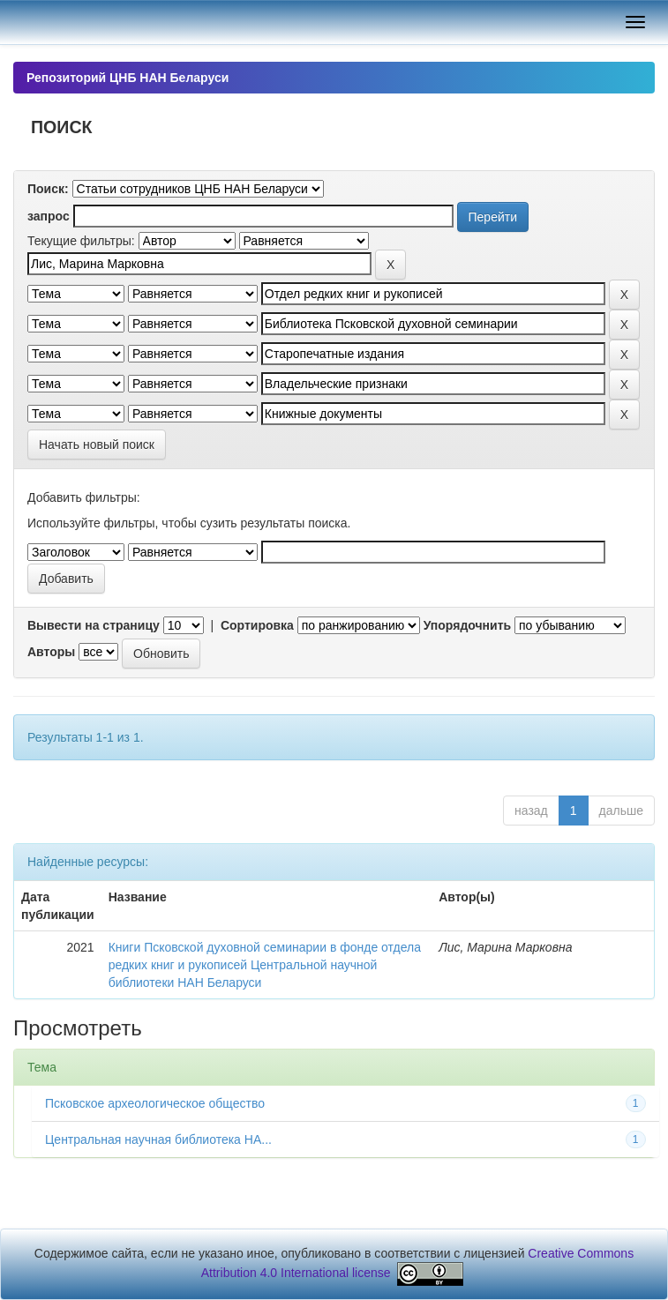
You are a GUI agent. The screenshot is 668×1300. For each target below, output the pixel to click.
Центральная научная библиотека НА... (158, 1139)
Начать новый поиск (96, 444)
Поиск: (48, 189)
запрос (48, 216)
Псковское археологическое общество (155, 1103)
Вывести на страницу (93, 625)
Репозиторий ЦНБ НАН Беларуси (127, 78)
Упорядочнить (467, 625)
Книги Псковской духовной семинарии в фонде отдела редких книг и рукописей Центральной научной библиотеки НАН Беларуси (265, 965)
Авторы (51, 652)
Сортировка (257, 625)
